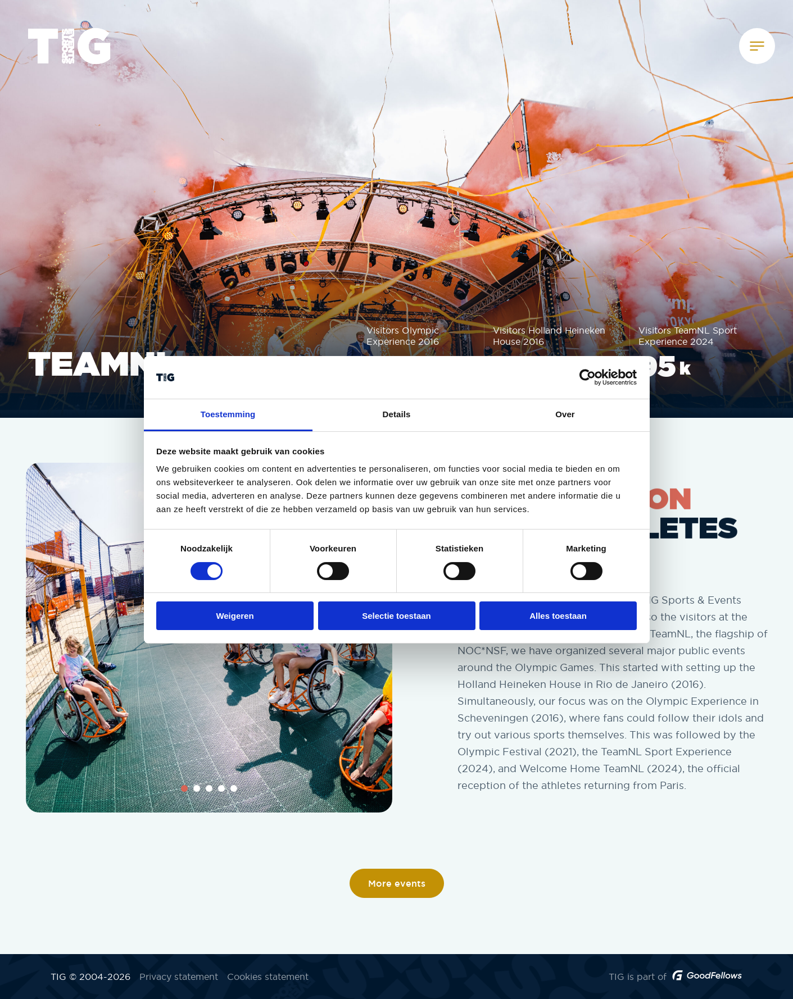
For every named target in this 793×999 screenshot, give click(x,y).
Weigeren (234, 616)
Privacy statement (178, 976)
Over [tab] (565, 414)
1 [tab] (184, 788)
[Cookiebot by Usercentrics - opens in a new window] (587, 377)
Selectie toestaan (396, 616)
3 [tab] (209, 788)
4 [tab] (221, 788)
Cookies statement (268, 976)
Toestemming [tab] (228, 414)
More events (396, 883)
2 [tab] (196, 788)
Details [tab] (397, 414)
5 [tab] (233, 788)
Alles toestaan (558, 616)
